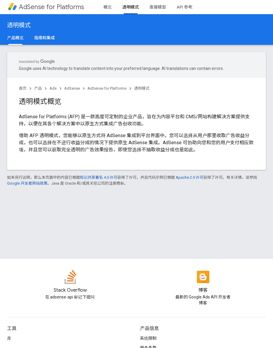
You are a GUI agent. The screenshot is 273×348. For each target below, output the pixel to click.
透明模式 (19, 25)
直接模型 (157, 7)
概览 (107, 7)
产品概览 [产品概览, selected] (15, 37)
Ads (53, 88)
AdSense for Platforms (51, 7)
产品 (38, 88)
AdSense (72, 88)
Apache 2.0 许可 (189, 177)
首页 (23, 88)
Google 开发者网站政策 (27, 183)
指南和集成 (44, 37)
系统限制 (148, 338)
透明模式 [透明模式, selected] (130, 7)
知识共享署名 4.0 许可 (98, 177)
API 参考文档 (188, 7)
